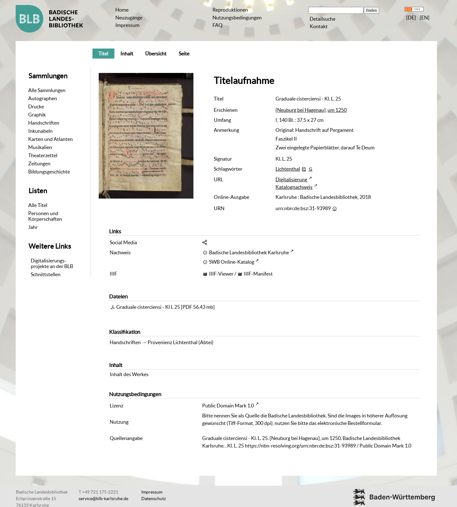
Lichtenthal (288, 169)
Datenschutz (153, 498)
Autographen (42, 98)
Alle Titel (37, 205)
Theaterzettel (42, 155)
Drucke (36, 106)
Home (122, 10)
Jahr (33, 227)
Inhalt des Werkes (129, 374)
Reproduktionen (230, 10)
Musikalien (40, 147)
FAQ (218, 25)
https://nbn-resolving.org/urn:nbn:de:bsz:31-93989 (300, 445)
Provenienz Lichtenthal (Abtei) (180, 342)
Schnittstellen (45, 274)
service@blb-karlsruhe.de (103, 498)
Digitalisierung (291, 179)
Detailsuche (322, 19)
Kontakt (319, 26)
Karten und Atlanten (50, 139)
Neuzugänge (128, 17)
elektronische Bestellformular (349, 423)
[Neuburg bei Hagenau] (301, 110)
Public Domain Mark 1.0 (228, 405)
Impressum (127, 25)
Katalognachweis (294, 187)
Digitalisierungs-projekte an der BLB (52, 263)
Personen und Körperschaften (45, 216)
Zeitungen (39, 163)
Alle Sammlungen (47, 90)
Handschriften (43, 123)
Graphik (37, 114)
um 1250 (337, 110)
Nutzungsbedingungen (237, 17)
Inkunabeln (40, 131)
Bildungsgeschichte (49, 171)
